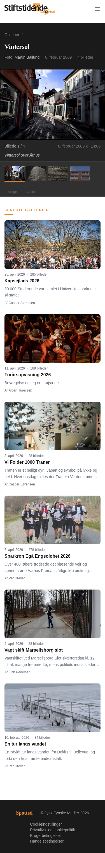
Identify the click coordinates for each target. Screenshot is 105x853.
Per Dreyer (17, 578)
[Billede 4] (80, 173)
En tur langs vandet (25, 744)
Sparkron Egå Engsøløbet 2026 (37, 556)
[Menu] (97, 9)
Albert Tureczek (20, 390)
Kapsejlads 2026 (21, 280)
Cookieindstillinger (46, 824)
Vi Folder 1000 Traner (27, 462)
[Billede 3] (58, 173)
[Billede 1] (14, 173)
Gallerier (11, 34)
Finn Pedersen (20, 672)
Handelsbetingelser (47, 841)
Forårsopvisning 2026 (27, 374)
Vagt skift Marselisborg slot (33, 650)
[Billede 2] (36, 173)
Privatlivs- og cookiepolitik (52, 830)
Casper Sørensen (22, 303)
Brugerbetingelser (45, 835)
